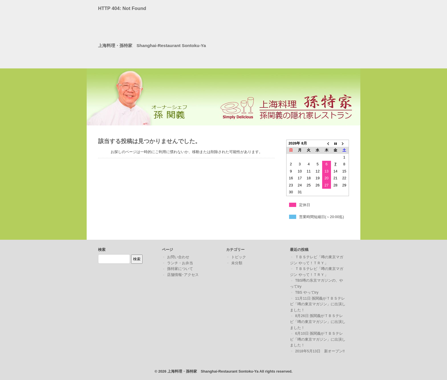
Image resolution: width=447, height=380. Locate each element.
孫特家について (180, 269)
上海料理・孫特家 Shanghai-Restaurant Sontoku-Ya (152, 45)
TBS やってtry (306, 292)
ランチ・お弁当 (180, 263)
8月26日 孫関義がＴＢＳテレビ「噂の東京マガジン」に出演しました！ (318, 322)
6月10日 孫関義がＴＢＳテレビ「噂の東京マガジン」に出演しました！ (318, 339)
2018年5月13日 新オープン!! (320, 351)
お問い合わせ (178, 257)
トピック (238, 257)
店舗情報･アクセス (183, 275)
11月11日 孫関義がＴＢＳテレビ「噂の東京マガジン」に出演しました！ (318, 304)
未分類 (236, 263)
